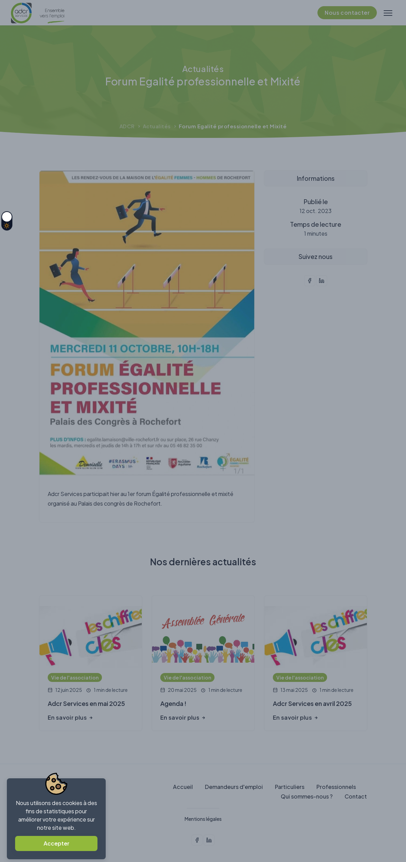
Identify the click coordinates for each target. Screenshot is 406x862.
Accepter (56, 843)
